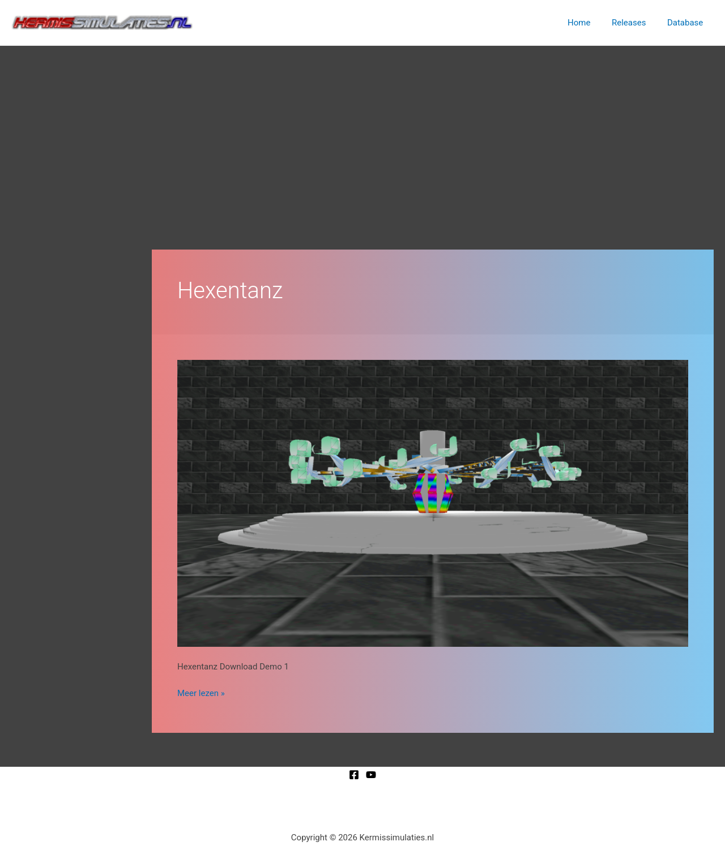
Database (687, 23)
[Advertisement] (362, 130)
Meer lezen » (201, 692)
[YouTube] (371, 775)
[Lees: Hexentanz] (432, 503)
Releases (635, 23)
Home (589, 23)
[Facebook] (354, 775)
